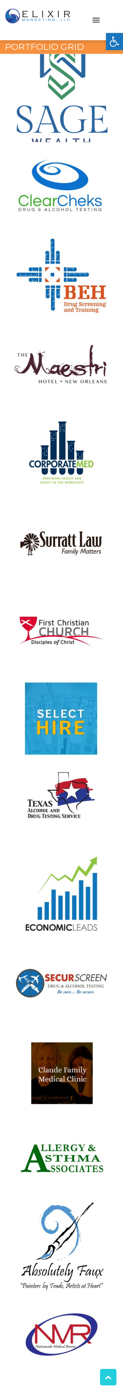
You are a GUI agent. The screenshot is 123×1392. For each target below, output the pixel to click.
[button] (114, 41)
